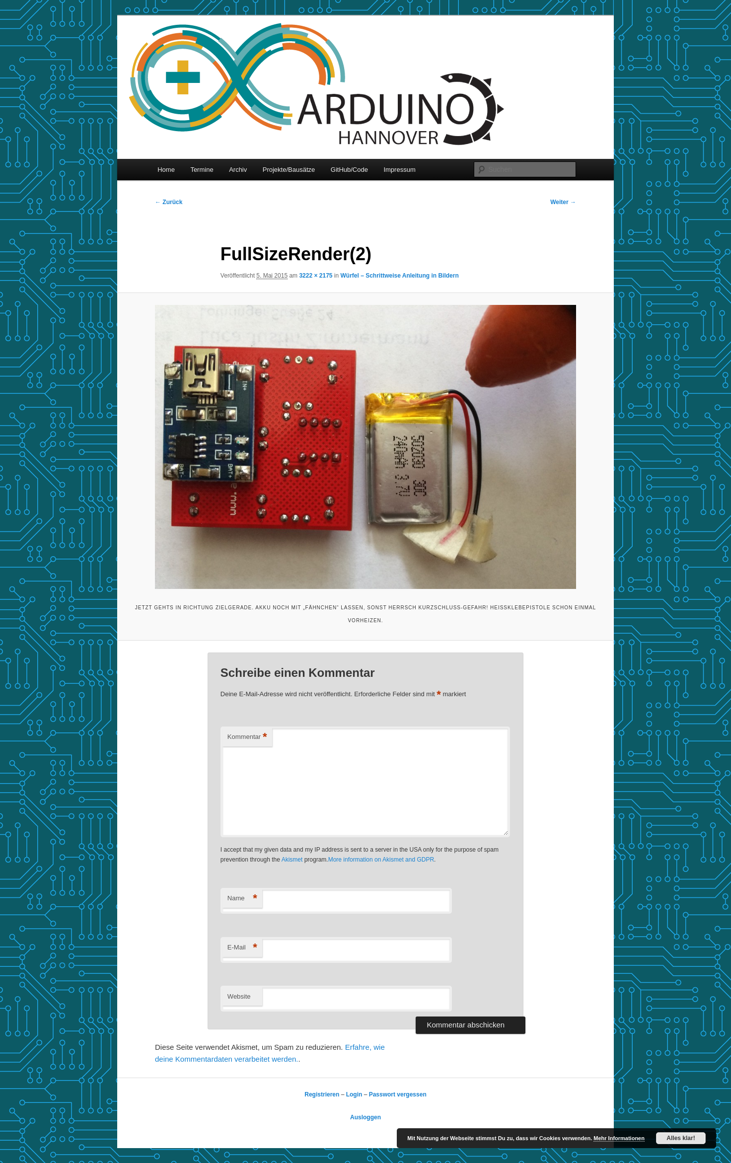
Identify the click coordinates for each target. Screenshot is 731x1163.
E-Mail (242, 948)
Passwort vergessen (398, 1094)
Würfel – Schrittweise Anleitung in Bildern (400, 275)
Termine (201, 169)
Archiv (238, 169)
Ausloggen (365, 1117)
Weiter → (563, 202)
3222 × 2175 (315, 275)
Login (354, 1094)
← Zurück (168, 202)
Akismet (292, 859)
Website (239, 996)
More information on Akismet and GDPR (381, 859)
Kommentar (247, 737)
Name (242, 898)
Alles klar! (680, 1138)
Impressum (399, 169)
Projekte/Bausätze (289, 169)
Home (166, 169)
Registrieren (321, 1094)
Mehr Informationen (619, 1138)
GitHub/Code (349, 169)
